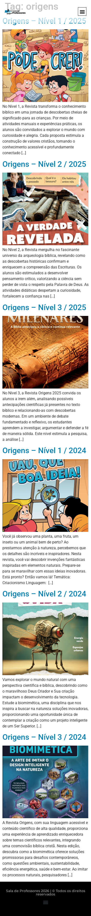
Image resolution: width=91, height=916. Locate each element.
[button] (82, 11)
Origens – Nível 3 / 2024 (44, 737)
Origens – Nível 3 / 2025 (44, 307)
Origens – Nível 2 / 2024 (44, 593)
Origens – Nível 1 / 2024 (44, 450)
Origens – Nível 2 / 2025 (44, 164)
